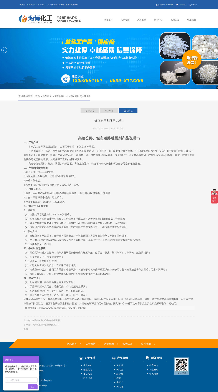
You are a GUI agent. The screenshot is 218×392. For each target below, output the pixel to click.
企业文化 (87, 369)
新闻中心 (158, 20)
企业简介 (87, 365)
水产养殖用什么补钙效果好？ (46, 324)
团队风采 (87, 374)
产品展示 (182, 4)
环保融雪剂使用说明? (78, 96)
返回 (26, 329)
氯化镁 (119, 369)
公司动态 (153, 365)
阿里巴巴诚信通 (166, 4)
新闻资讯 (153, 357)
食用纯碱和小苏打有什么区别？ (47, 320)
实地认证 (175, 20)
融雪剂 (119, 374)
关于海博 (125, 20)
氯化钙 (119, 365)
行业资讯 (153, 369)
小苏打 (119, 382)
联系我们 (194, 4)
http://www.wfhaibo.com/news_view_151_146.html (62, 308)
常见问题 (59, 96)
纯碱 (118, 378)
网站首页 (108, 20)
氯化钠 (119, 386)
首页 (37, 96)
